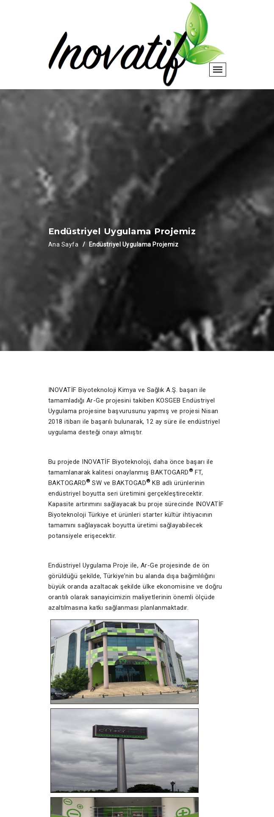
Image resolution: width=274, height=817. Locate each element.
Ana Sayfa (63, 244)
